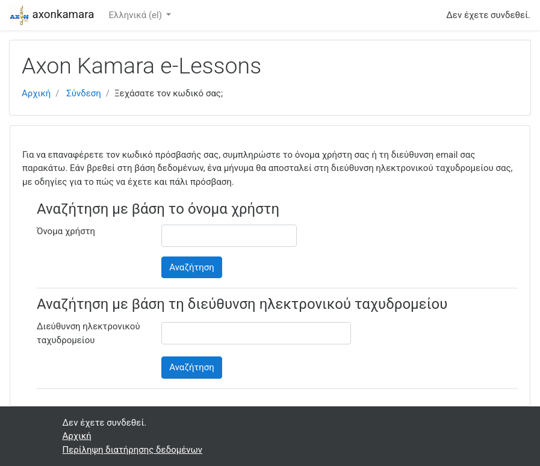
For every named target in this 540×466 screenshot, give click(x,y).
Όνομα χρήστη (66, 231)
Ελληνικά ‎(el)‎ (136, 15)
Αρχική (36, 93)
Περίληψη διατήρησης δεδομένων (133, 449)
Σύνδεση (83, 93)
